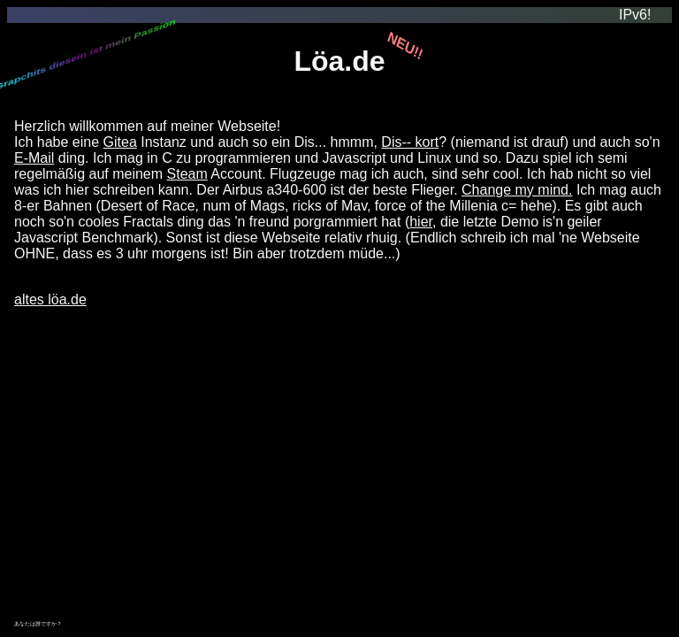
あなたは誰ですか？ (38, 623)
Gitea (120, 142)
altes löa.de (50, 299)
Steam (187, 173)
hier (420, 221)
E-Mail (34, 157)
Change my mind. (517, 189)
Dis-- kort (410, 142)
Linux (434, 157)
